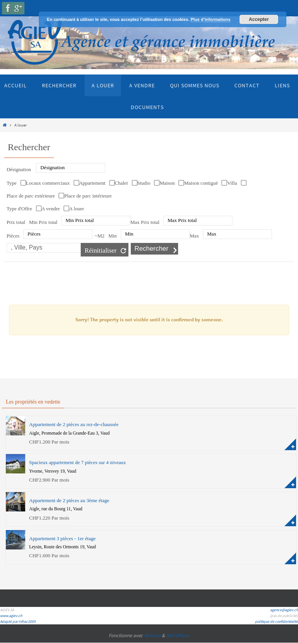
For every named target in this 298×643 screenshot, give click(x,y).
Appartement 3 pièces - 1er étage (62, 538)
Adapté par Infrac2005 (18, 621)
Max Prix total (144, 222)
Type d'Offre (19, 208)
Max (194, 236)
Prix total (16, 222)
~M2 (99, 236)
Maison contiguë (201, 183)
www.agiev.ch (11, 615)
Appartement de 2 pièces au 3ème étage (69, 500)
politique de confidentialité (276, 621)
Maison (167, 183)
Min (112, 236)
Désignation (19, 169)
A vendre (51, 208)
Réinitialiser (101, 250)
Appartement (92, 183)
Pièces (13, 236)
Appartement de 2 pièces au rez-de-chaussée (74, 424)
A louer (76, 208)
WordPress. (177, 635)
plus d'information (290, 444)
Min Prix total (43, 222)
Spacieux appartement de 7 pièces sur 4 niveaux (77, 462)
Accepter (259, 19)
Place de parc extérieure (31, 196)
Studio (144, 183)
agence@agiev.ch (284, 609)
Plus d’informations (210, 19)
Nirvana (152, 635)
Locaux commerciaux (48, 183)
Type (12, 183)
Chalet (121, 183)
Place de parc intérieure (87, 196)
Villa (232, 183)
